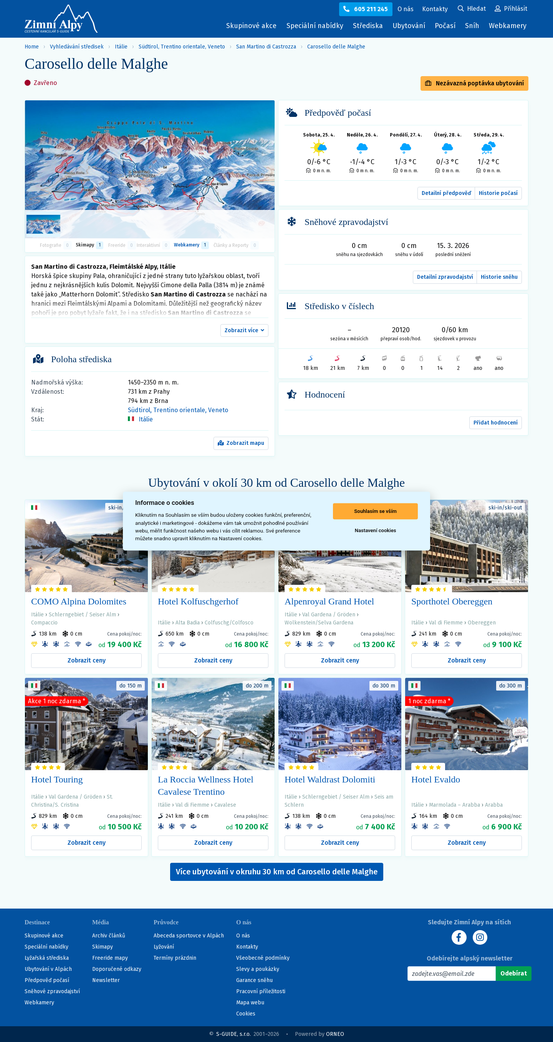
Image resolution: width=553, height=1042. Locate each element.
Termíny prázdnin (175, 958)
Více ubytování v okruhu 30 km (276, 871)
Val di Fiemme (446, 622)
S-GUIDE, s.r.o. (233, 1034)
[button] (244, 330)
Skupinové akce (249, 26)
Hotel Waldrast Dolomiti (330, 779)
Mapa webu (250, 1002)
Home (32, 46)
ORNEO (335, 1034)
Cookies (245, 1013)
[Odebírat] (513, 973)
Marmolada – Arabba (454, 805)
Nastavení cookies (375, 530)
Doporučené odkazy (116, 969)
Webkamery (508, 26)
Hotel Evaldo (435, 779)
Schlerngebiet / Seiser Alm (82, 614)
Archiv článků (108, 935)
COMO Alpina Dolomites (78, 601)
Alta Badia (188, 622)
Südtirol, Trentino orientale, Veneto (182, 46)
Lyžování (164, 947)
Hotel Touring (57, 779)
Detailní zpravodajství (445, 277)
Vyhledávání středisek (77, 46)
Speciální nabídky (313, 26)
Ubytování (409, 27)
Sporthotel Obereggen (451, 601)
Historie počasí (498, 193)
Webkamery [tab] (191, 245)
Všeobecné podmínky (263, 958)
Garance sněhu (254, 980)
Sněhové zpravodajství (52, 991)
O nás (243, 935)
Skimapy (102, 947)
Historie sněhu (499, 277)
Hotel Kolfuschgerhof (198, 601)
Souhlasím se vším (375, 511)
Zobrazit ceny (87, 660)
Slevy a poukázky (257, 969)
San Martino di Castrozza (266, 46)
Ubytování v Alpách (48, 969)
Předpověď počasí (47, 980)
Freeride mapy (110, 958)
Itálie (121, 46)
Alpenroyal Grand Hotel (329, 601)
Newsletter (106, 980)
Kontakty (247, 947)
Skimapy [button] (89, 245)
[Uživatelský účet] (472, 9)
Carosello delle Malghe (336, 46)
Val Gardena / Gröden (328, 614)
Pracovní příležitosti (260, 991)
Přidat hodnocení (496, 422)
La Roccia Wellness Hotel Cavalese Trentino (205, 785)
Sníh (474, 27)
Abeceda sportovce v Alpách (189, 935)
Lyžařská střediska (47, 958)
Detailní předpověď (446, 193)
